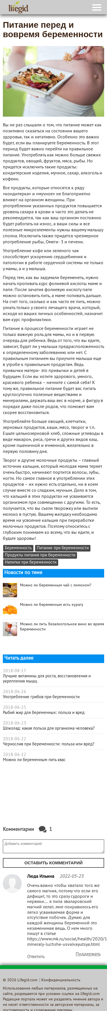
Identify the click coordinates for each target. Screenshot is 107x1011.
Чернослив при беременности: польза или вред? (48, 744)
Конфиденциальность (60, 980)
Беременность (18, 548)
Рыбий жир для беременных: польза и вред (43, 713)
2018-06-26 (14, 692)
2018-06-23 (14, 723)
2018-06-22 (14, 739)
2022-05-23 (71, 877)
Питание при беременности (63, 548)
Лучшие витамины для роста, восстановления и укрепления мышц (47, 678)
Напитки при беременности (30, 562)
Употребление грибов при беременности (41, 697)
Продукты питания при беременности (40, 555)
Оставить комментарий (53, 862)
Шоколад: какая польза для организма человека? (49, 729)
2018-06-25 (14, 708)
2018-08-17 (14, 671)
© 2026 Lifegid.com (20, 980)
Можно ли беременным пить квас (34, 760)
